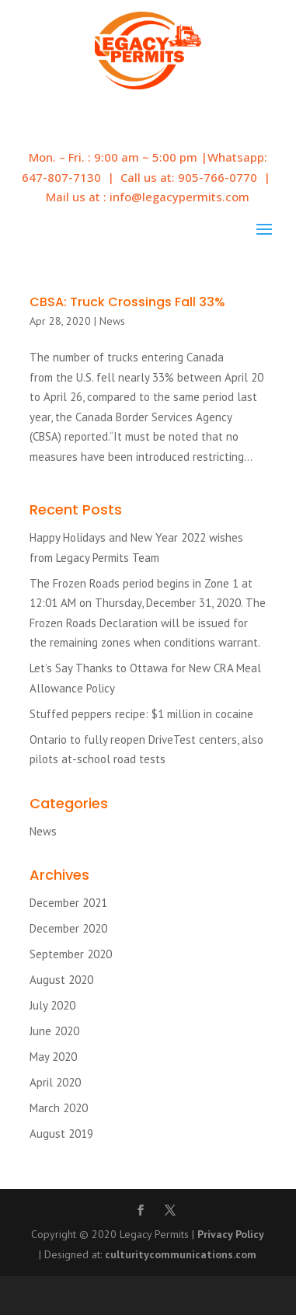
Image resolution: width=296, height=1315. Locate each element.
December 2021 (68, 902)
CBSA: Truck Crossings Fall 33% (127, 302)
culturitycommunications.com (180, 1254)
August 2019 (61, 1133)
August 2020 (61, 979)
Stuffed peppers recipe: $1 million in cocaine (141, 713)
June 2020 (54, 1031)
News (112, 321)
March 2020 (59, 1107)
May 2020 (53, 1056)
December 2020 (68, 928)
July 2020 (52, 1005)
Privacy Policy (230, 1234)
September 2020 (71, 954)
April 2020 (55, 1082)
